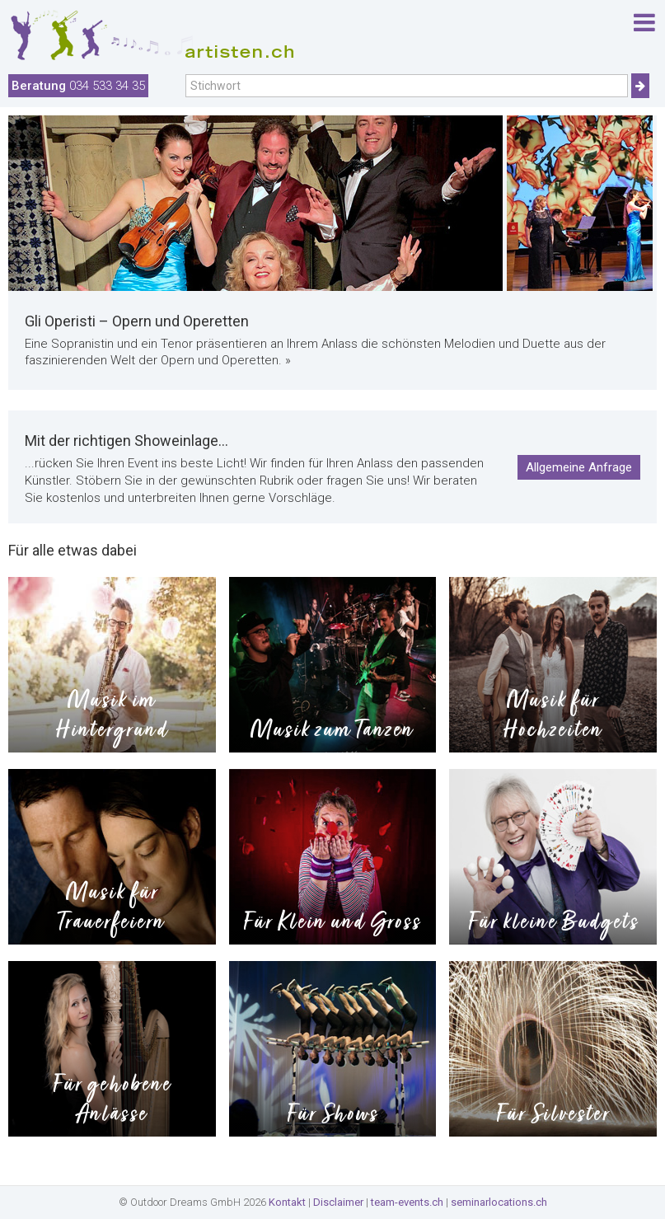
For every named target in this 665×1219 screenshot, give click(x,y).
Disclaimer (338, 1202)
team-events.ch (407, 1202)
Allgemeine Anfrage (579, 467)
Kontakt (287, 1202)
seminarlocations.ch (499, 1202)
